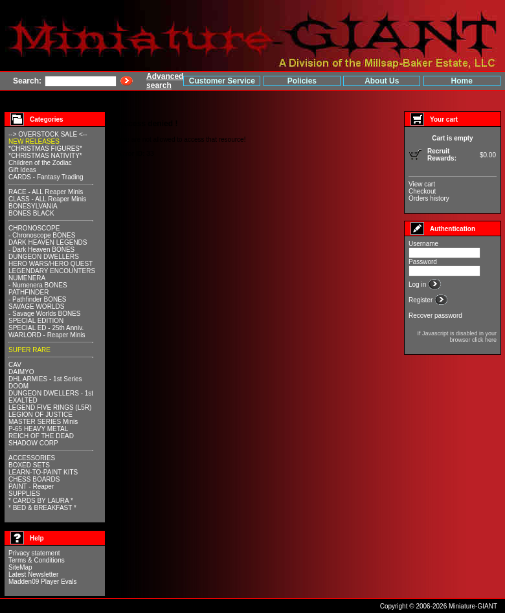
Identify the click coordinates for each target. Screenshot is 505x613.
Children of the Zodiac (40, 162)
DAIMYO (21, 371)
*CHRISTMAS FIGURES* (45, 148)
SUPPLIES (24, 493)
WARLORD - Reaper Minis (46, 335)
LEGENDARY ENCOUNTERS (51, 270)
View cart (422, 184)
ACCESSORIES (31, 458)
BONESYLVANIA (33, 206)
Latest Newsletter (33, 574)
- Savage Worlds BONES (44, 313)
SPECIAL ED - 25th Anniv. (46, 327)
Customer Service (222, 80)
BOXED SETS (29, 465)
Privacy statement (34, 553)
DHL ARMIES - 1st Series (45, 379)
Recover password (435, 315)
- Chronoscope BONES (41, 235)
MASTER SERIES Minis (43, 421)
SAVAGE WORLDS (36, 306)
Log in (418, 284)
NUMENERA (26, 278)
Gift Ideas (22, 169)
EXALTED (23, 400)
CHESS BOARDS (34, 479)
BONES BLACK (31, 213)
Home (462, 80)
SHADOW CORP (33, 443)
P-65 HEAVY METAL (38, 428)
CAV (14, 364)
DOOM (18, 386)
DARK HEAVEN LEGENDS (47, 242)
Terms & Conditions (36, 560)
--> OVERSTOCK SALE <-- (47, 134)
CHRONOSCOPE (34, 228)
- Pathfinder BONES (37, 299)
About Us (382, 80)
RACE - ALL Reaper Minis (45, 191)
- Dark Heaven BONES (41, 249)
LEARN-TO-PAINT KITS (43, 472)
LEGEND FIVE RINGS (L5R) (49, 407)
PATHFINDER (28, 292)
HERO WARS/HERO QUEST (50, 263)
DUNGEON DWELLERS (43, 256)
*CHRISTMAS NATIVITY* (45, 155)
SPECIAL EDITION (35, 320)
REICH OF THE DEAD (41, 436)
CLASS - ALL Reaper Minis (47, 199)
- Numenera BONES (37, 285)
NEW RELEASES (34, 141)
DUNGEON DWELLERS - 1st (50, 393)
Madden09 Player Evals (42, 581)
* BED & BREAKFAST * (42, 507)
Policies (302, 80)
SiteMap (20, 567)
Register (421, 300)
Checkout (422, 191)
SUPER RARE (29, 349)
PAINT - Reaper (31, 486)
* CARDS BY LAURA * (40, 500)
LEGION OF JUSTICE (40, 414)
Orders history (429, 198)
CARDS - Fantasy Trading (46, 177)
